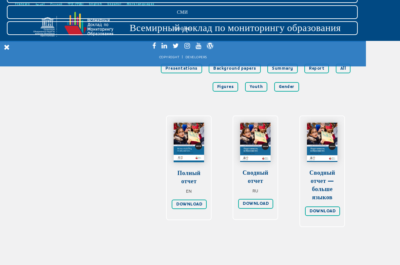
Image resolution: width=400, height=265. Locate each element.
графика (48, 228)
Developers (62, 257)
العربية (40, 4)
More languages (141, 4)
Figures (225, 86)
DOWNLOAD (189, 204)
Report (316, 68)
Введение (49, 78)
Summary (282, 68)
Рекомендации (49, 110)
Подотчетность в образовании (49, 89)
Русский (56, 4)
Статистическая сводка (49, 121)
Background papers (234, 68)
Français (22, 4)
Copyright (35, 257)
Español (114, 4)
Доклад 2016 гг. (49, 142)
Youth (256, 86)
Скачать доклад (49, 57)
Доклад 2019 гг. (49, 132)
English (95, 4)
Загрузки (48, 196)
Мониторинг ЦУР (49, 99)
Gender (287, 86)
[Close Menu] (7, 47)
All (343, 68)
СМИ (48, 212)
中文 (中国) (76, 4)
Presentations (181, 68)
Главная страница (49, 67)
